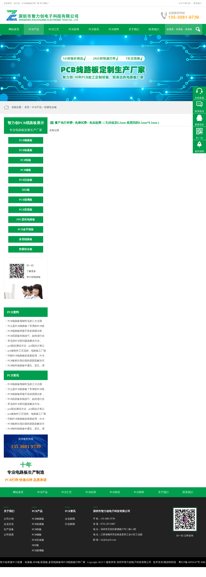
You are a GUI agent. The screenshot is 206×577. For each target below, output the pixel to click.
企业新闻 (70, 518)
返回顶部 (199, 151)
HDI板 (25, 189)
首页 (26, 107)
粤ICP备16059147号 (189, 562)
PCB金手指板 (26, 229)
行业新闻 (70, 524)
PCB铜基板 (25, 140)
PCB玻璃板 (25, 199)
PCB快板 (25, 160)
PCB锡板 (25, 170)
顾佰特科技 (170, 562)
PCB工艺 (54, 29)
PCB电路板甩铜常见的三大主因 (25, 321)
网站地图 (106, 572)
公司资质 (9, 534)
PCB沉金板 (25, 179)
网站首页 (14, 29)
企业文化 (9, 524)
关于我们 (134, 29)
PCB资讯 (94, 29)
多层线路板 (25, 239)
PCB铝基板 (25, 150)
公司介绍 (9, 518)
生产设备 (9, 529)
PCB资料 (114, 29)
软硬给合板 (50, 107)
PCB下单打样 (184, 3)
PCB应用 (74, 29)
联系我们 (197, 3)
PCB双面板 (25, 209)
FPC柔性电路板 (26, 219)
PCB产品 (34, 29)
